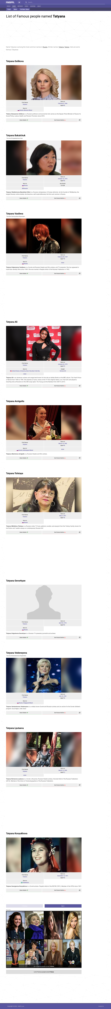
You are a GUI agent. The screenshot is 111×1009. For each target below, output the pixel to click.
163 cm (62, 371)
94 (64, 877)
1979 (66, 364)
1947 (66, 257)
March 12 (61, 770)
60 (64, 105)
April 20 (61, 623)
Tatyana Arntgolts (15, 401)
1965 (65, 770)
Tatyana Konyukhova (16, 833)
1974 (65, 623)
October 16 (61, 178)
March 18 (61, 443)
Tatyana (25, 104)
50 (64, 180)
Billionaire (25, 188)
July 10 (61, 696)
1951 (64, 515)
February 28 (61, 257)
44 (64, 445)
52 (64, 625)
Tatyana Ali (11, 322)
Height (39, 6)
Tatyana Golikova (15, 61)
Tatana (66, 47)
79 (64, 258)
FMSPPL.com (21, 1006)
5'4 (65, 371)
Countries (32, 6)
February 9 (61, 103)
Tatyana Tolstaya (14, 473)
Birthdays (20, 6)
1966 (66, 103)
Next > (63, 906)
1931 (66, 875)
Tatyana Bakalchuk (15, 135)
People (8, 6)
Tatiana (61, 47)
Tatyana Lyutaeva (15, 728)
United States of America (19, 371)
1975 (66, 178)
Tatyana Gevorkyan (15, 580)
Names (14, 6)
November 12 (61, 875)
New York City (36, 371)
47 (64, 366)
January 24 (61, 364)
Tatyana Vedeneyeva (16, 653)
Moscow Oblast (28, 110)
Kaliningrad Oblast (28, 450)
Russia (45, 47)
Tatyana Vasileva (14, 213)
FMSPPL (10, 2)
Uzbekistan (26, 882)
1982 (65, 443)
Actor (62, 262)
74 (64, 517)
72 (64, 698)
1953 (65, 696)
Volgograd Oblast (28, 703)
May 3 (61, 515)
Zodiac (26, 6)
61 (64, 772)
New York (28, 371)
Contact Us (101, 1006)
